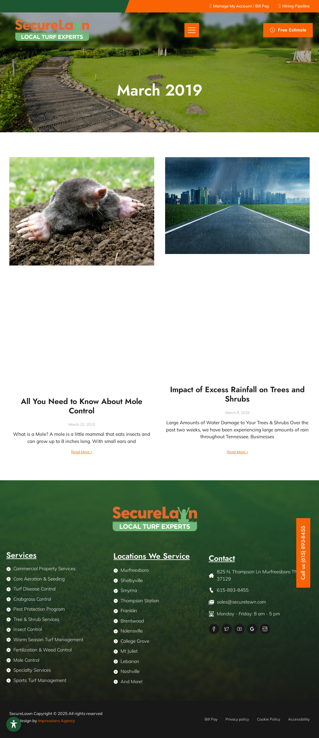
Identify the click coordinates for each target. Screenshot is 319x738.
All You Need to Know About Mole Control (81, 406)
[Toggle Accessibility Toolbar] (13, 724)
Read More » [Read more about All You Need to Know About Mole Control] (81, 451)
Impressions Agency (56, 720)
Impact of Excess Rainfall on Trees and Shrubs (237, 394)
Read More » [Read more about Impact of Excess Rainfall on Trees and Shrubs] (237, 451)
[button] (191, 30)
